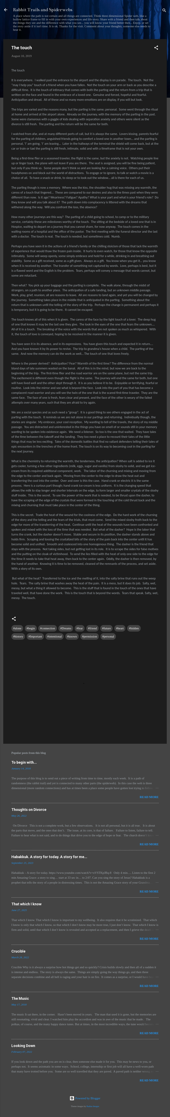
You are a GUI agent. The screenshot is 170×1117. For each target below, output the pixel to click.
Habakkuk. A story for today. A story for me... (49, 857)
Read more (149, 797)
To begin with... (24, 762)
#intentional (54, 636)
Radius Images (93, 1106)
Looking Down (23, 1046)
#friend (92, 628)
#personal (108, 636)
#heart (120, 628)
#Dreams (65, 628)
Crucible (18, 951)
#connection (47, 628)
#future (106, 628)
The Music (20, 998)
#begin (31, 628)
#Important (35, 636)
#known (72, 636)
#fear (79, 628)
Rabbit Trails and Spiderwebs (42, 9)
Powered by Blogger (85, 1098)
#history (18, 636)
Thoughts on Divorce (28, 809)
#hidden (134, 628)
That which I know (26, 904)
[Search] (164, 11)
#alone (17, 628)
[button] (156, 48)
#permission (89, 636)
